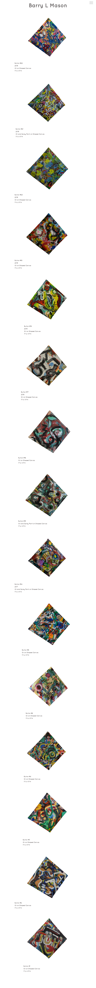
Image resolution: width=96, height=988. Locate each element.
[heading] (48, 5)
